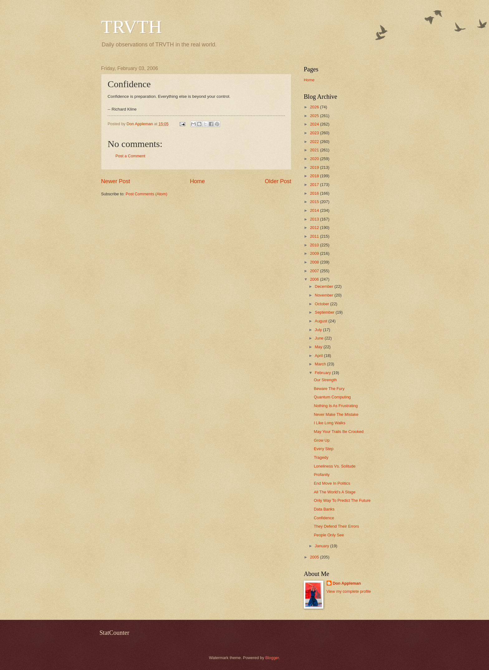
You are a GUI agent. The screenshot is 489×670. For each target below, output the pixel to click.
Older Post (278, 181)
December (324, 286)
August (321, 321)
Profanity (322, 474)
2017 (315, 184)
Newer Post (115, 181)
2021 (315, 150)
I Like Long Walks (329, 423)
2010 (315, 245)
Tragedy (321, 457)
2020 (315, 158)
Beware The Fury (329, 388)
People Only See (329, 535)
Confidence (324, 518)
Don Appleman (347, 583)
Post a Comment (130, 156)
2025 (315, 115)
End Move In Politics (332, 483)
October (322, 304)
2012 (315, 227)
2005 (315, 557)
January (322, 546)
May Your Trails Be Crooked (339, 431)
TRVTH (131, 27)
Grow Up (322, 440)
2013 (315, 219)
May (319, 347)
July (319, 329)
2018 (315, 175)
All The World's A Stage (335, 492)
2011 (315, 236)
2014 (315, 210)
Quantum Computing (332, 397)
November (324, 295)
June (320, 338)
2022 (315, 141)
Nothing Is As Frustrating (336, 405)
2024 (315, 124)
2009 (315, 253)
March (321, 364)
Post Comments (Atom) (146, 194)
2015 (315, 201)
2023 (315, 133)
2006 (315, 279)
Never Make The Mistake (336, 414)
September (325, 312)
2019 (315, 167)
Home (197, 181)
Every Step (323, 448)
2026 (315, 107)
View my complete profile (349, 591)
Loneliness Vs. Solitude (335, 466)
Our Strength (325, 380)
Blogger (272, 657)
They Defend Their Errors (336, 526)
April (319, 355)
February (323, 372)
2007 (315, 270)
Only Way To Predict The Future (342, 500)
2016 (315, 193)
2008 (315, 262)
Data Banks (324, 509)
